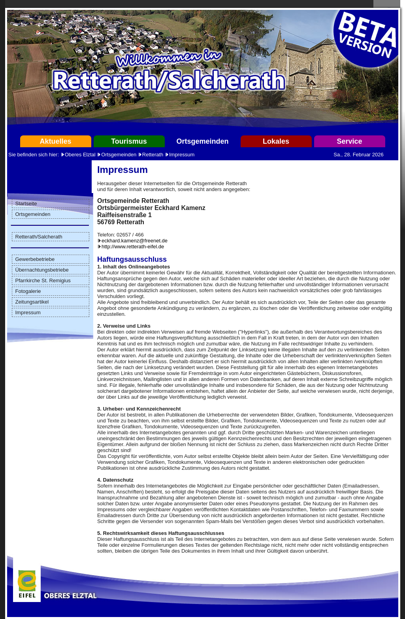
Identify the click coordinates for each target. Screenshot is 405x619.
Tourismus (129, 141)
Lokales (276, 141)
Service (349, 141)
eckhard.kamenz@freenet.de (135, 241)
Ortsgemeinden (202, 141)
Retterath (152, 155)
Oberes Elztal (80, 155)
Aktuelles (55, 141)
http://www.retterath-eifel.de (133, 246)
